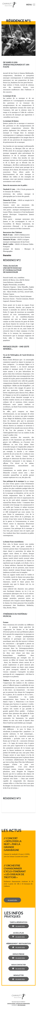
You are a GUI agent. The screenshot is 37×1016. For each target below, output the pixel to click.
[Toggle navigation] (31, 4)
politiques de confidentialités (23, 1003)
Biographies (7, 255)
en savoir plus (12, 900)
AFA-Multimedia (21, 1005)
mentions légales (11, 1003)
